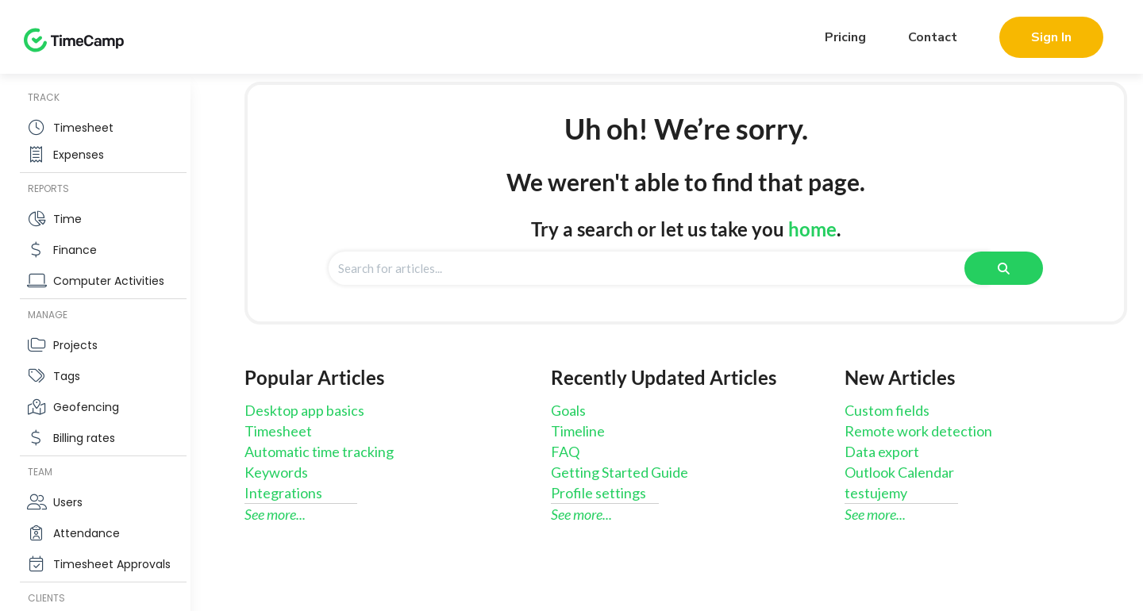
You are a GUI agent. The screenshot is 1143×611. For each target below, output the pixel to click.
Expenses (78, 155)
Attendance (86, 533)
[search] (658, 268)
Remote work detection (918, 431)
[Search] (1003, 268)
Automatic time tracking (319, 451)
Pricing (845, 37)
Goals (568, 410)
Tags (66, 376)
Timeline (578, 431)
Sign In (1051, 37)
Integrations (283, 492)
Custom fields (887, 410)
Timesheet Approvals (112, 564)
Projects (75, 345)
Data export (882, 451)
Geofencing (86, 407)
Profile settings (598, 492)
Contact (932, 37)
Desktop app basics (304, 410)
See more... (275, 514)
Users (68, 502)
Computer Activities (108, 281)
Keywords (276, 472)
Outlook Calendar (899, 472)
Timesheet (83, 128)
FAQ (565, 451)
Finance (75, 250)
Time (67, 219)
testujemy (876, 492)
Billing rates (84, 438)
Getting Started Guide (619, 472)
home (812, 228)
